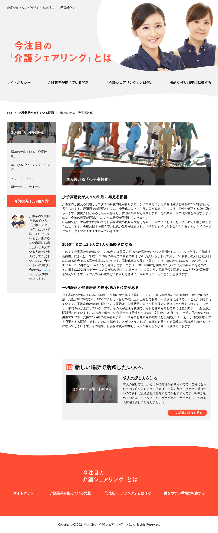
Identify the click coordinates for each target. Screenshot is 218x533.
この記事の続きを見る (187, 413)
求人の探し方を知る (140, 377)
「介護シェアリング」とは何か (129, 82)
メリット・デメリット (26, 178)
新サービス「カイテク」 (27, 187)
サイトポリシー (19, 82)
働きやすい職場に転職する (190, 82)
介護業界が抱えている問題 (68, 82)
